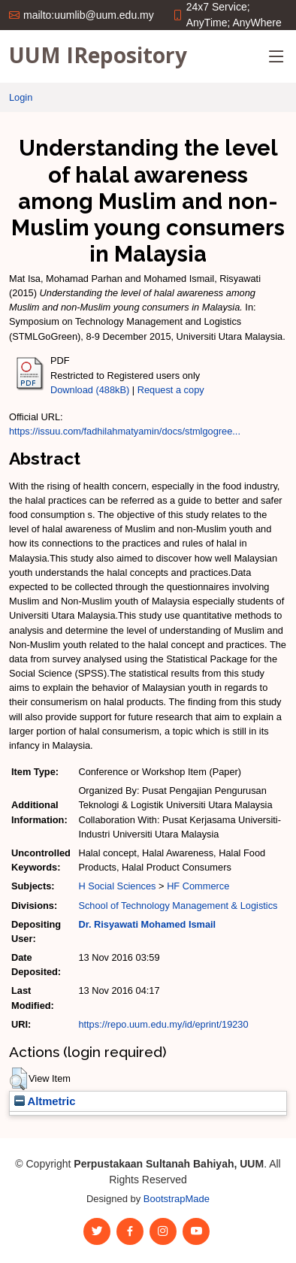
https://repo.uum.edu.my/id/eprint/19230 (163, 1024)
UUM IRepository (98, 55)
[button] (18, 1079)
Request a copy (170, 389)
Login (20, 97)
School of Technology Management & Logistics (177, 905)
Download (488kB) (89, 389)
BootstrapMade (176, 1198)
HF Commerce (198, 886)
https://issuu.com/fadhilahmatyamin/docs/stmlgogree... (124, 431)
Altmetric (44, 1101)
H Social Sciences (117, 886)
